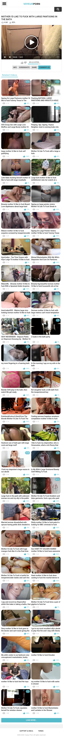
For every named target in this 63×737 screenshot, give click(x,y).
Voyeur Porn (29, 735)
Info (15, 67)
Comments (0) (44, 67)
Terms (40, 731)
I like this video (22, 62)
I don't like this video (25, 62)
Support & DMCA (26, 731)
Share (34, 67)
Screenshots (24, 67)
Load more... (31, 720)
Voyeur (32, 4)
